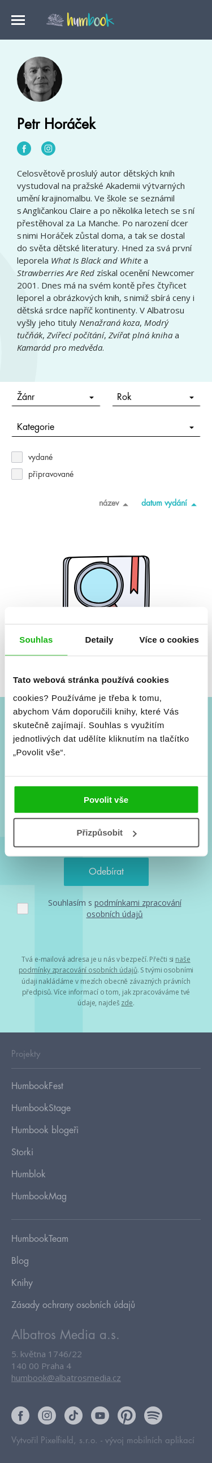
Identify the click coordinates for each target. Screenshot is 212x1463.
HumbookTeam (39, 1238)
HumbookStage (41, 1108)
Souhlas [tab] (36, 639)
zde (127, 1003)
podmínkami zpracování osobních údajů (133, 908)
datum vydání (171, 504)
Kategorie (105, 427)
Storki (22, 1152)
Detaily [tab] (99, 639)
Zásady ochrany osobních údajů (73, 1305)
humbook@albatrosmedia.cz (66, 1377)
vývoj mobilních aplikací (149, 1440)
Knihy (22, 1283)
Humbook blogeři (45, 1130)
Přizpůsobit (106, 832)
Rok (155, 397)
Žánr (55, 397)
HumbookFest (37, 1086)
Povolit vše (106, 799)
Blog (20, 1261)
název (115, 504)
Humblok (28, 1174)
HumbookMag (39, 1196)
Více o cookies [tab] (169, 639)
